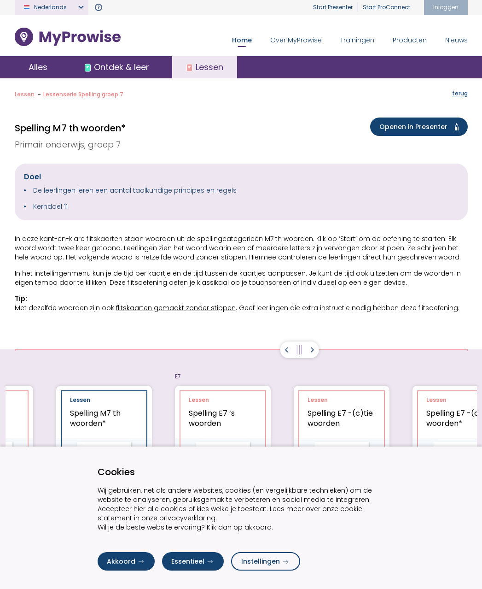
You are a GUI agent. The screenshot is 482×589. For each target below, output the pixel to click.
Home (242, 40)
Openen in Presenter (420, 126)
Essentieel (193, 561)
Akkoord (126, 561)
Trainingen (357, 40)
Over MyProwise (296, 40)
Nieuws (456, 40)
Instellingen (265, 561)
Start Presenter (333, 7)
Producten (410, 40)
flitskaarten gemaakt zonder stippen (176, 307)
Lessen (25, 94)
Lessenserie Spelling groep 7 (83, 94)
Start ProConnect (386, 7)
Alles (38, 67)
